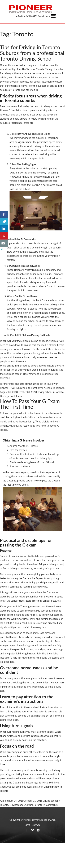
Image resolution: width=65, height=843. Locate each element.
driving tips (45, 458)
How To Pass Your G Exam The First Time (30, 404)
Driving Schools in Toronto (14, 81)
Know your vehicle (10, 606)
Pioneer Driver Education (13, 110)
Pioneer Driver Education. (37, 819)
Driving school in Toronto (50, 392)
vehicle (7, 373)
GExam (29, 804)
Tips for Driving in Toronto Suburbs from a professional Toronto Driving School (32, 53)
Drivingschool (7, 396)
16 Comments (50, 804)
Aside (3, 800)
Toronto (20, 396)
